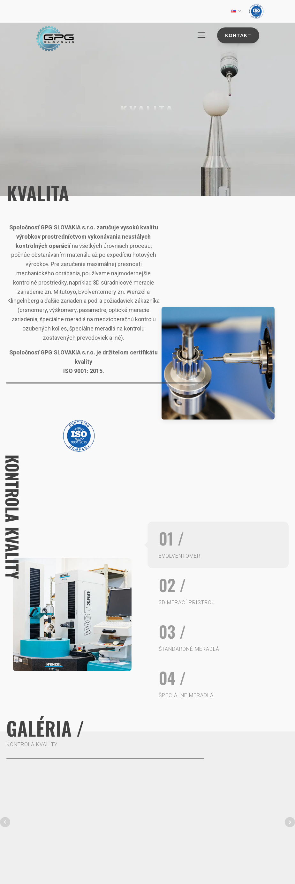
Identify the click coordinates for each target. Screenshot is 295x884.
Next (290, 822)
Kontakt (238, 35)
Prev (5, 822)
